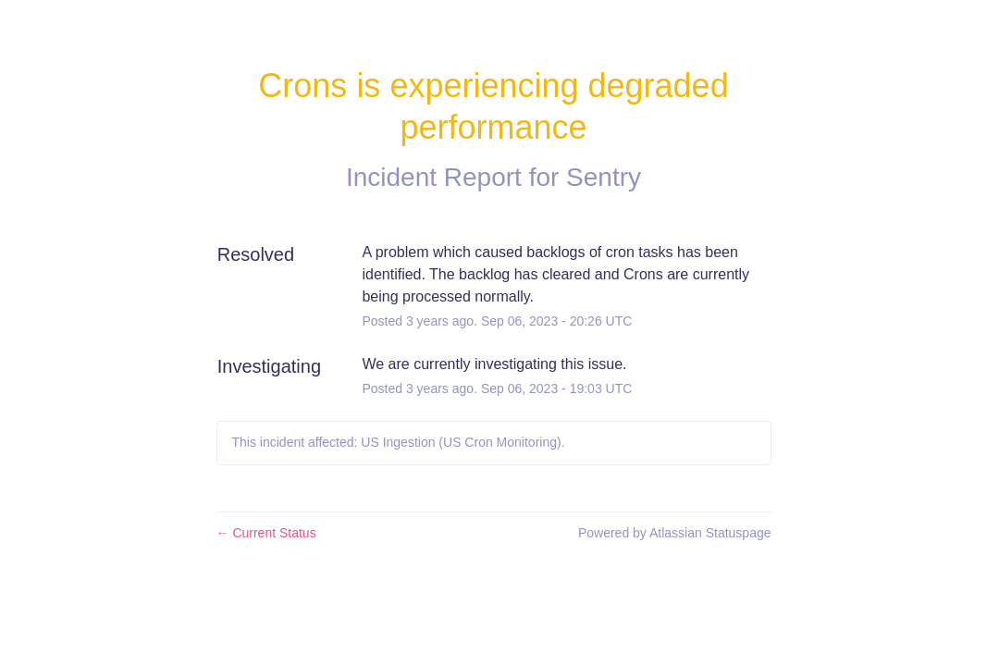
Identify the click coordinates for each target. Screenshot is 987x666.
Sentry (603, 177)
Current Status (266, 532)
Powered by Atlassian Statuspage (674, 532)
